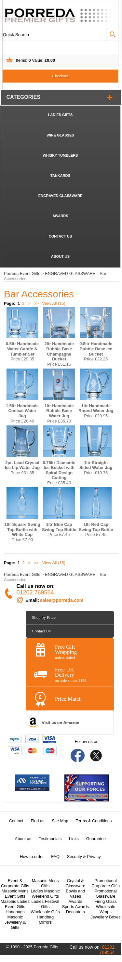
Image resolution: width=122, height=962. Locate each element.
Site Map (60, 820)
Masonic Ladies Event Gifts (15, 904)
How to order (32, 856)
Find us (37, 820)
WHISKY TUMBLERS (60, 155)
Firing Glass (105, 901)
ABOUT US (60, 256)
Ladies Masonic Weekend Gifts (45, 894)
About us (23, 838)
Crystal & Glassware (75, 883)
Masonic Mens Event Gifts (15, 894)
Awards (75, 901)
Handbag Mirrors (45, 920)
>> (36, 303)
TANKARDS (60, 175)
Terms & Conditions (93, 820)
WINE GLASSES (60, 135)
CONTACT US (60, 236)
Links (74, 838)
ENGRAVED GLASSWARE (60, 196)
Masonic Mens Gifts (45, 883)
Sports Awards (75, 906)
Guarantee (96, 838)
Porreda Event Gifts (22, 273)
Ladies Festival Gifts (45, 904)
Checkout (60, 75)
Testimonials (50, 838)
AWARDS (60, 216)
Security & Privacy (84, 856)
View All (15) (53, 303)
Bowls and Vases (75, 894)
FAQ (55, 856)
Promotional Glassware (105, 894)
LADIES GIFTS (60, 115)
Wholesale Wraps (105, 909)
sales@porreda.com (62, 600)
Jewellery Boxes (105, 917)
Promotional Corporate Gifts (105, 883)
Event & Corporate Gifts (15, 883)
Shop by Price (44, 617)
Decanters (75, 911)
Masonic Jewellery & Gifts (15, 922)
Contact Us (41, 631)
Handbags (15, 911)
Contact (16, 820)
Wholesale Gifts (45, 911)
